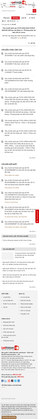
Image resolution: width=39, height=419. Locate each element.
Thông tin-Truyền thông (11, 202)
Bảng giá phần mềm (8, 322)
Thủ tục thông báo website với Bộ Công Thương (17, 240)
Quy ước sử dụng (8, 328)
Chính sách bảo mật (8, 332)
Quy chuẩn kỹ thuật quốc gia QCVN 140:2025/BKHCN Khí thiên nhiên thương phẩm (19, 81)
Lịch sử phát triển (8, 300)
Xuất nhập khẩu (22, 216)
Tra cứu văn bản (25, 297)
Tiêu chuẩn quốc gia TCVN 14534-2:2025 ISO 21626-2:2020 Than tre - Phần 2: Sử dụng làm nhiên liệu (20, 123)
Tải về (19, 38)
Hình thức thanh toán (9, 325)
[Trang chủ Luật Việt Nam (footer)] (18, 347)
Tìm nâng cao (31, 14)
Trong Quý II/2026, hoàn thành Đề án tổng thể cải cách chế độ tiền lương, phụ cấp (25, 255)
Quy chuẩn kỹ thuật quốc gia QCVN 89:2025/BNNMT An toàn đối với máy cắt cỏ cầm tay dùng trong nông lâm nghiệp (20, 182)
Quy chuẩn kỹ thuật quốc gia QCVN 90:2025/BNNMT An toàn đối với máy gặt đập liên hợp (20, 170)
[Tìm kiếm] (34, 11)
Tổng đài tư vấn (25, 314)
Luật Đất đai (28, 414)
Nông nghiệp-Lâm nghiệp (12, 175)
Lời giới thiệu (6, 297)
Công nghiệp (23, 227)
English (28, 4)
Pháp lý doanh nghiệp (27, 304)
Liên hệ (5, 307)
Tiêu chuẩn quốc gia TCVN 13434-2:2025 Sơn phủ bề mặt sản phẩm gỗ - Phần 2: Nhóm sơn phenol (20, 133)
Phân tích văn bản (26, 300)
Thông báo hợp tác (8, 340)
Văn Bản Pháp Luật (6, 414)
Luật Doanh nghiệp (18, 414)
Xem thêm (32, 158)
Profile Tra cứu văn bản (9, 304)
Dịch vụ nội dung (25, 310)
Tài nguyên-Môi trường (11, 216)
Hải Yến (31, 43)
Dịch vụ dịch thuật (26, 307)
